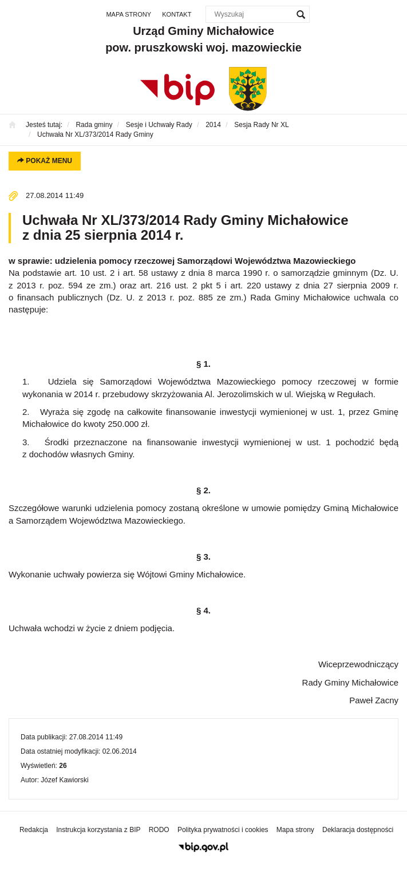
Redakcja (33, 830)
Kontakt (176, 14)
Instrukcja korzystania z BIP (98, 830)
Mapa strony (128, 14)
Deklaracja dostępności (357, 830)
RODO (159, 830)
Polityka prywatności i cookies (222, 830)
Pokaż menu (44, 161)
